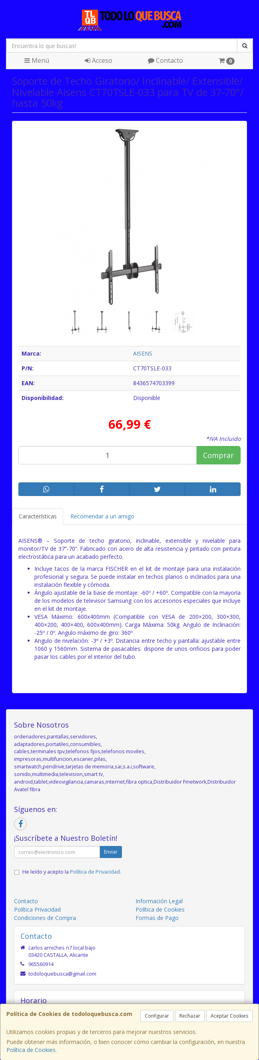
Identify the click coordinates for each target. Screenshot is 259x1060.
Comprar (218, 455)
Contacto (165, 60)
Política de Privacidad (95, 871)
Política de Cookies (31, 1050)
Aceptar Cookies (229, 1015)
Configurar (157, 1015)
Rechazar (189, 1015)
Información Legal (159, 901)
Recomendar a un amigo (102, 516)
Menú (36, 60)
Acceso (98, 60)
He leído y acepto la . (71, 871)
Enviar (111, 851)
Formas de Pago (157, 918)
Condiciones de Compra (45, 918)
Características (38, 516)
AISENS (142, 353)
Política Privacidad (37, 909)
